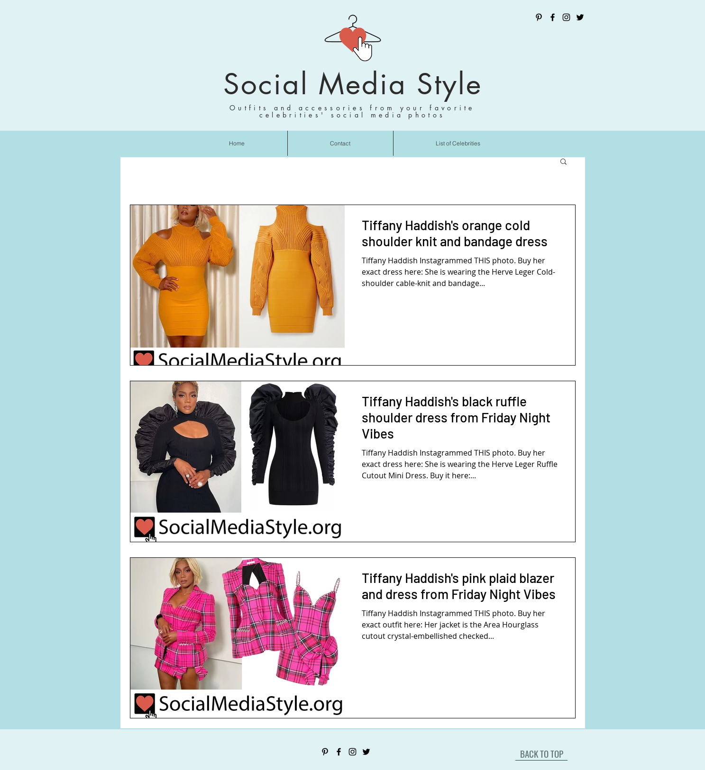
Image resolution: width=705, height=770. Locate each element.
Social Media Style (352, 84)
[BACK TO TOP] (541, 753)
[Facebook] (553, 17)
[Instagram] (566, 17)
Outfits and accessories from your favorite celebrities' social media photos (352, 111)
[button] (563, 162)
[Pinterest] (539, 17)
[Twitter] (580, 17)
